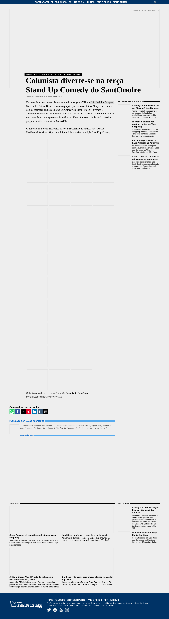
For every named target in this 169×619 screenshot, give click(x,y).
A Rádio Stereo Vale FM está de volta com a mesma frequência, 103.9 (31, 578)
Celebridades (59, 2)
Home (29, 74)
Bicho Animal (120, 2)
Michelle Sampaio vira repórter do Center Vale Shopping (144, 124)
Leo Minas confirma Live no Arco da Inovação (85, 535)
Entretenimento (76, 600)
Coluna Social (77, 2)
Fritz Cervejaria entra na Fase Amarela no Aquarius (145, 141)
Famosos (60, 600)
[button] (156, 2)
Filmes (91, 2)
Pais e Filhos (103, 2)
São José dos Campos (102, 102)
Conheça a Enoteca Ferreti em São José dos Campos (145, 106)
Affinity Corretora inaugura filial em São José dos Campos (145, 510)
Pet (106, 600)
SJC (60, 74)
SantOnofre (73, 74)
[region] (136, 187)
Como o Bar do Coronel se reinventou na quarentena (145, 157)
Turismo (114, 600)
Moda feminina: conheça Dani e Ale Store (144, 533)
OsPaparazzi (42, 2)
